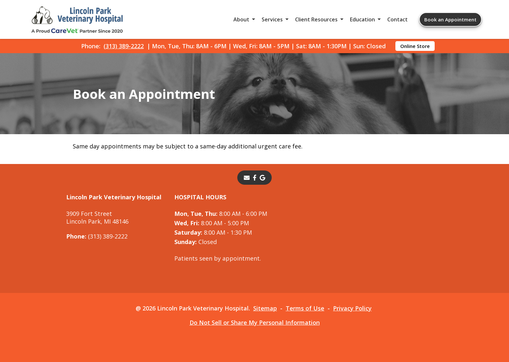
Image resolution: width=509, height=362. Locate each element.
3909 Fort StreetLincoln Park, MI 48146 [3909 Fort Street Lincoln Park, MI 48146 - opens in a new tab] (97, 217)
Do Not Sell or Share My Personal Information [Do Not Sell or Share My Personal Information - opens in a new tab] (255, 322)
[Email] (247, 177)
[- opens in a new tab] (254, 177)
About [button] (241, 19)
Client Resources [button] (316, 19)
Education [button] (362, 19)
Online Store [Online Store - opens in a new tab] (415, 46)
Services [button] (272, 19)
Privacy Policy (352, 308)
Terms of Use (305, 308)
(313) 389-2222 (124, 46)
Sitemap (265, 308)
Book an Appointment (450, 19)
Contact (397, 19)
